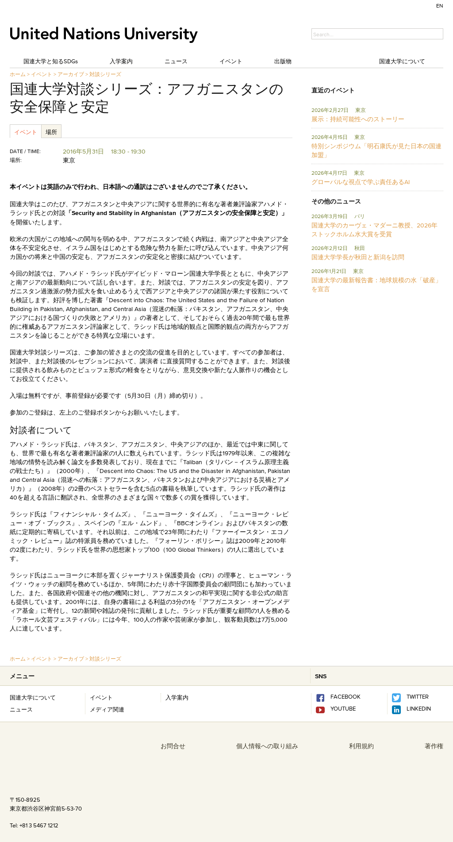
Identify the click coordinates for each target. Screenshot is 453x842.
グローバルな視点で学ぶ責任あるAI (360, 181)
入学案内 (121, 61)
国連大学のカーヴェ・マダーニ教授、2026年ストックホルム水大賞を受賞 (374, 229)
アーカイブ (71, 74)
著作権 (434, 746)
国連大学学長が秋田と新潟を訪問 (357, 257)
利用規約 (361, 746)
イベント (230, 61)
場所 (51, 132)
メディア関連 (107, 709)
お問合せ (173, 746)
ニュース (176, 61)
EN (439, 5)
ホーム (18, 74)
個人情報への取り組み (267, 746)
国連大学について (402, 61)
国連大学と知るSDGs (50, 61)
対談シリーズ (105, 74)
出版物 (283, 61)
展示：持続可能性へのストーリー (357, 119)
